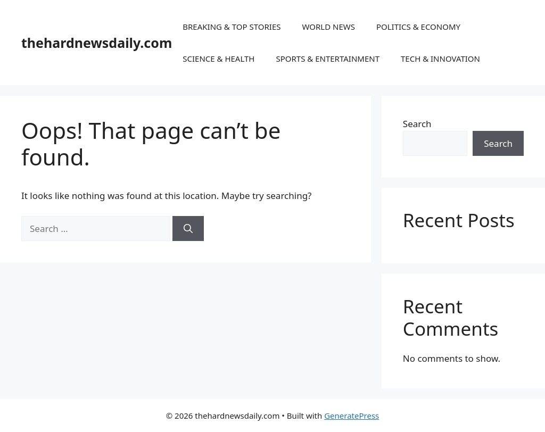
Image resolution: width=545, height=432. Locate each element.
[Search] (188, 229)
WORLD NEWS (328, 26)
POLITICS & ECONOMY (418, 26)
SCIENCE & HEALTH (218, 58)
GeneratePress (351, 415)
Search (417, 124)
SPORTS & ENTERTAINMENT (327, 58)
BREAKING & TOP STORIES (231, 26)
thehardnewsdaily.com (96, 43)
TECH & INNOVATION (440, 58)
